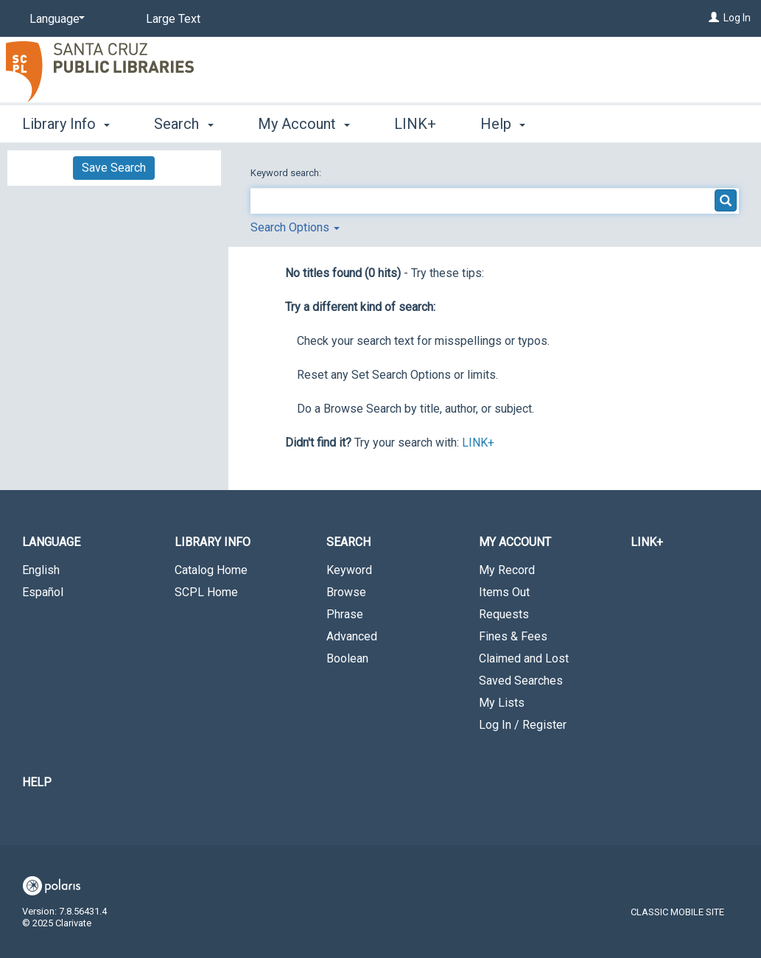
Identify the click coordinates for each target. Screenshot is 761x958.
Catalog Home (211, 570)
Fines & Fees (513, 636)
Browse (346, 592)
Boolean (347, 658)
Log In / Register (523, 725)
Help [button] (502, 124)
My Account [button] (304, 124)
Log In (737, 18)
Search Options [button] (295, 227)
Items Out (504, 592)
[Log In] (714, 18)
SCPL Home (206, 592)
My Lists (502, 703)
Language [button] (51, 542)
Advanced (351, 636)
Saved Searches (521, 681)
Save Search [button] (114, 168)
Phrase (344, 614)
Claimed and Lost (524, 658)
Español (42, 592)
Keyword (349, 570)
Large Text (173, 19)
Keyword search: (286, 172)
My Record (507, 570)
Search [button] (183, 124)
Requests (504, 614)
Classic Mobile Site (677, 911)
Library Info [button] (66, 124)
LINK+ (415, 124)
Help (37, 782)
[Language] (54, 19)
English (41, 570)
